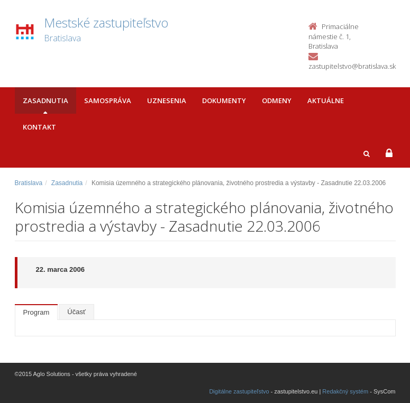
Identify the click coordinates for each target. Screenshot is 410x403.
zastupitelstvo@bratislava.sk (352, 66)
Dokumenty (224, 100)
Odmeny (276, 100)
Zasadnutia (45, 100)
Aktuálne (325, 100)
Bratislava (29, 183)
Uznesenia (166, 100)
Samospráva (107, 100)
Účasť (76, 312)
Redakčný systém (345, 391)
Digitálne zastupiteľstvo (239, 391)
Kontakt (39, 127)
